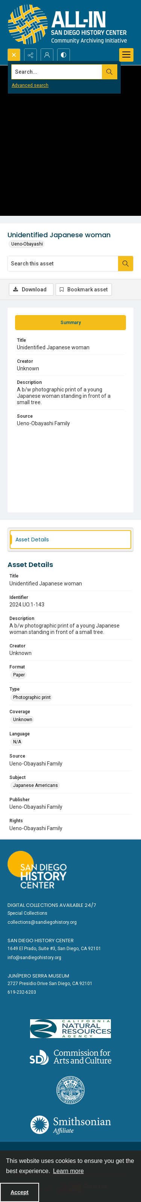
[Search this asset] (63, 263)
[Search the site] (57, 72)
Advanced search (30, 85)
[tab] (70, 322)
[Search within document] (125, 263)
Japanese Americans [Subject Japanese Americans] (35, 785)
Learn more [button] (68, 1171)
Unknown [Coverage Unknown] (22, 719)
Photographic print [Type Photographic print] (32, 697)
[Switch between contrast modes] (64, 55)
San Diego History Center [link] (41, 940)
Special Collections (27, 913)
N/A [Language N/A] (17, 741)
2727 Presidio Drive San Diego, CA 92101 (50, 983)
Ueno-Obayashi (27, 244)
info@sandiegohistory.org (34, 957)
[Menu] (126, 55)
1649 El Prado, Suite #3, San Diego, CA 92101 (54, 948)
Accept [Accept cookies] (20, 1192)
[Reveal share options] (30, 55)
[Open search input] (14, 55)
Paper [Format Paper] (19, 675)
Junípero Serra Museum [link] (38, 975)
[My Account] (47, 55)
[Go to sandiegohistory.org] (37, 869)
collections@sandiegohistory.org (42, 922)
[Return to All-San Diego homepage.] (67, 24)
